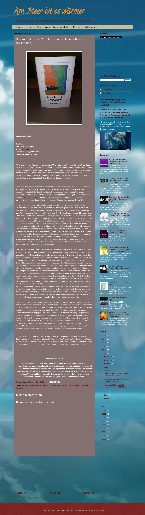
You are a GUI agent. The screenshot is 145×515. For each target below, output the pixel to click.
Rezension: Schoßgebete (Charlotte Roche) (118, 231)
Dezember (108, 356)
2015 (104, 425)
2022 (104, 350)
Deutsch (65, 385)
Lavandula (106, 93)
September (108, 367)
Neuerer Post (20, 492)
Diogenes (26, 149)
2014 (104, 428)
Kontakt (76, 27)
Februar (107, 399)
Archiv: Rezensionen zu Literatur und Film (48, 27)
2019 (104, 410)
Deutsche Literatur (75, 385)
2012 (104, 435)
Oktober (107, 364)
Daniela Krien (56, 385)
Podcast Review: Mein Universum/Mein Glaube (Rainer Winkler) (118, 161)
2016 (104, 421)
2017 (104, 418)
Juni (106, 391)
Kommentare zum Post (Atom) (34, 498)
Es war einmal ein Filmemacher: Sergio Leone (119, 267)
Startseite (20, 27)
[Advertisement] (54, 474)
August (107, 371)
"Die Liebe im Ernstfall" (31, 197)
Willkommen (91, 27)
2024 (104, 343)
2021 (104, 353)
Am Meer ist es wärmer (49, 12)
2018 (104, 414)
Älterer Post (89, 492)
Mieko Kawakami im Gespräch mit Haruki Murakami (116, 380)
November (108, 360)
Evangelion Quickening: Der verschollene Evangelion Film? (119, 199)
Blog (48, 385)
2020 (104, 407)
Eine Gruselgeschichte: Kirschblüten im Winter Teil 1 (119, 215)
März (106, 395)
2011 (104, 439)
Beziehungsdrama (39, 385)
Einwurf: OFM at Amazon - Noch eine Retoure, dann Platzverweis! (119, 180)
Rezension (20, 388)
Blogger (101, 510)
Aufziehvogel (26, 385)
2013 (104, 432)
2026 (104, 336)
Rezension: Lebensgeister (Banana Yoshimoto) (118, 284)
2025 (104, 339)
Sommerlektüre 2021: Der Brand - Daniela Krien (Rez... (116, 375)
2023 (104, 346)
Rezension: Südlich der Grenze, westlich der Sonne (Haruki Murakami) (119, 314)
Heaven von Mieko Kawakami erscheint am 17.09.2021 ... (115, 386)
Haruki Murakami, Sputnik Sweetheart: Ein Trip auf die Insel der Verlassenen (119, 249)
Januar (107, 402)
